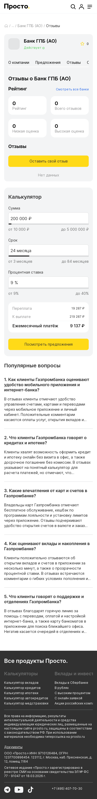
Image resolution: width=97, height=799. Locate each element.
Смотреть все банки (72, 89)
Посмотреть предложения (49, 344)
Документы (13, 747)
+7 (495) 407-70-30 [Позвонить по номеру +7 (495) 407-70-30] (67, 788)
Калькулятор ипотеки (21, 693)
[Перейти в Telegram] (7, 790)
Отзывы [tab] (74, 62)
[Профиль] (81, 7)
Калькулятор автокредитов (26, 698)
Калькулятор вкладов (21, 683)
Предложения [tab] (48, 62)
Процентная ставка (25, 272)
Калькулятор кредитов (22, 688)
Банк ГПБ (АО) (30, 26)
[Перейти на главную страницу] (16, 6)
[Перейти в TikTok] (30, 790)
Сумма (14, 208)
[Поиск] (73, 7)
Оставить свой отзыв (48, 161)
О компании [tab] (18, 62)
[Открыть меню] (90, 7)
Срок (12, 240)
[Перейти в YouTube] (18, 790)
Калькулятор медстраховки (26, 703)
